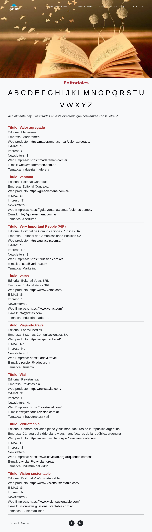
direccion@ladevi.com (34, 362)
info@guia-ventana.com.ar (37, 214)
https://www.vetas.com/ (46, 290)
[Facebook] (72, 523)
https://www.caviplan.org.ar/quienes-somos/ (61, 457)
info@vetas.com (30, 313)
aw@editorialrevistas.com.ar (39, 412)
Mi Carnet (117, 12)
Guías (102, 12)
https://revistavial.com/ (45, 389)
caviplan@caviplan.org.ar (37, 461)
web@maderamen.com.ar (37, 165)
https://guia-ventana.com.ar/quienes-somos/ (61, 210)
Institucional (59, 12)
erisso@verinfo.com (33, 264)
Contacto (136, 12)
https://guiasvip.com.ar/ (46, 240)
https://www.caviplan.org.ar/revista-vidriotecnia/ (63, 438)
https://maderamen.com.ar (48, 160)
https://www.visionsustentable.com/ (54, 483)
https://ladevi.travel (43, 358)
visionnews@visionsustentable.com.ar (46, 506)
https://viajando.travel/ (45, 339)
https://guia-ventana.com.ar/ (49, 191)
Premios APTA (83, 12)
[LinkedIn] (80, 523)
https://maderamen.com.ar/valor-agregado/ (60, 141)
